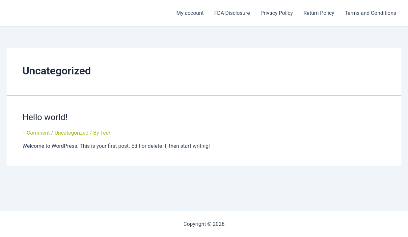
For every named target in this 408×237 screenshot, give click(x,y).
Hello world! (45, 117)
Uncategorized (72, 133)
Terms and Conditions (370, 13)
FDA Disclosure (232, 13)
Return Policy (318, 13)
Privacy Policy (276, 13)
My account (190, 13)
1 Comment (36, 133)
